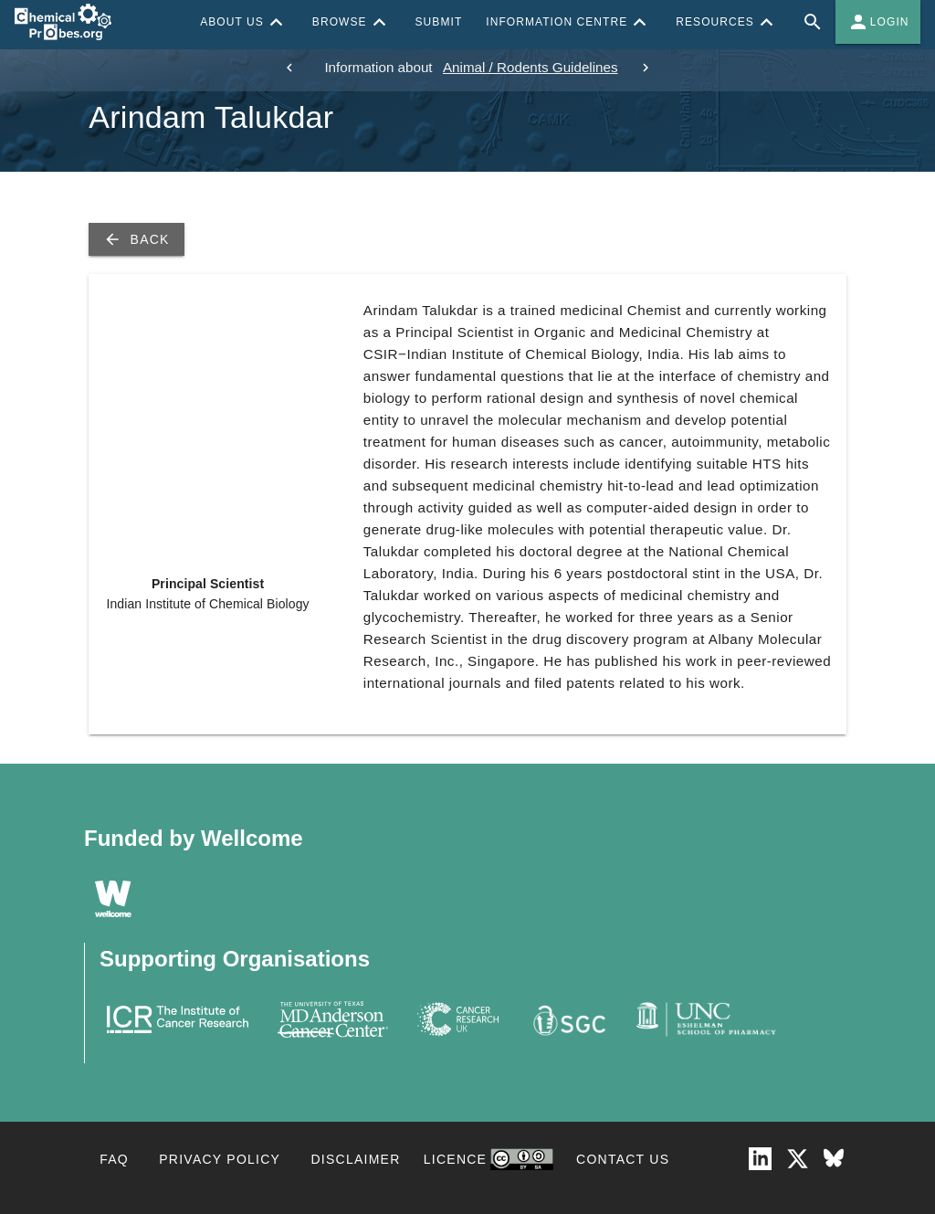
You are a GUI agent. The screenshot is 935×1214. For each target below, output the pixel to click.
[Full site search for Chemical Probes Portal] (812, 22)
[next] (645, 67)
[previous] (289, 67)
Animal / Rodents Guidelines (530, 67)
